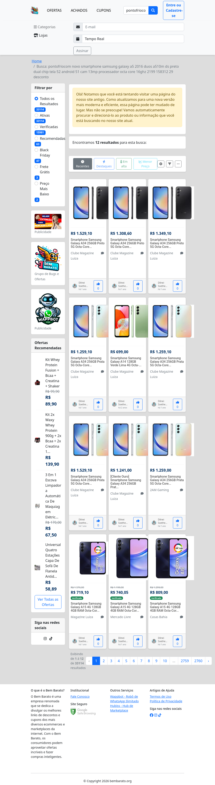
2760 (198, 660)
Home (37, 61)
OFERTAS (54, 10)
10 (165, 660)
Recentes (82, 164)
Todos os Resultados (49, 101)
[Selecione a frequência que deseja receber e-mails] (133, 39)
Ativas (45, 115)
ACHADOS (79, 10)
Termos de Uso (160, 696)
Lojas (41, 35)
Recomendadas (52, 138)
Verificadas (49, 126)
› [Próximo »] (208, 660)
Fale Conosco (80, 696)
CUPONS (104, 10)
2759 (185, 660)
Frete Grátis (45, 169)
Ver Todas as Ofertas (48, 602)
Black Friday (45, 153)
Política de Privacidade (166, 701)
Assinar (82, 50)
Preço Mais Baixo (44, 188)
